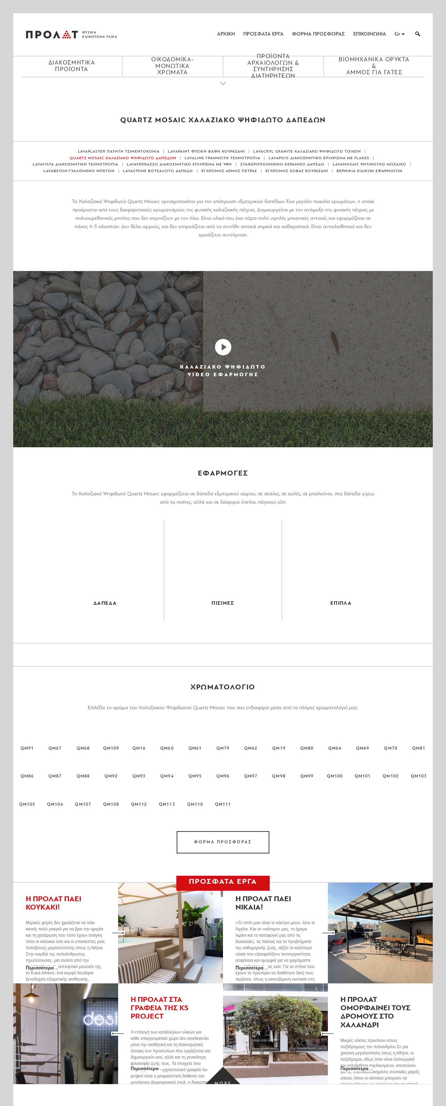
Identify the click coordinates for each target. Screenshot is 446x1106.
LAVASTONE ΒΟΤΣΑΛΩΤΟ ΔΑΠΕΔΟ (158, 171)
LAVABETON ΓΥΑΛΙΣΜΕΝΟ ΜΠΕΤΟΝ (79, 171)
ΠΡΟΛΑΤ (52, 34)
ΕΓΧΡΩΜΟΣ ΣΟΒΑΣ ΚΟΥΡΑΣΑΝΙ (297, 171)
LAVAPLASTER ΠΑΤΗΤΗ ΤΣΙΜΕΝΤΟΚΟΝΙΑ (119, 152)
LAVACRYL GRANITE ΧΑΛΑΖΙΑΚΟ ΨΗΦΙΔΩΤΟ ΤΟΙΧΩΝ (307, 152)
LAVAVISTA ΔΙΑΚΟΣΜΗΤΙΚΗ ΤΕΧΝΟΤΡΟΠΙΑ (75, 165)
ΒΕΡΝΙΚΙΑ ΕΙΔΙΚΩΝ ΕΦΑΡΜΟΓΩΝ (370, 171)
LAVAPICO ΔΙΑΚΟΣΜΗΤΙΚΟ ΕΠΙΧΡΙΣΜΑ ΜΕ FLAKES (319, 158)
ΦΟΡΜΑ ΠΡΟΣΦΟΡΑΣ (318, 34)
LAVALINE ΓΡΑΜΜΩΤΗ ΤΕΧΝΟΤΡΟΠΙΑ (222, 158)
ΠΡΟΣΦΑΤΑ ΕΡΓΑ (263, 34)
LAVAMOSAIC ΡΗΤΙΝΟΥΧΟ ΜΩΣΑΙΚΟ (369, 165)
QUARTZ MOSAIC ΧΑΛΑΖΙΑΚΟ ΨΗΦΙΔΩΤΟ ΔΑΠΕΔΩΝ (123, 158)
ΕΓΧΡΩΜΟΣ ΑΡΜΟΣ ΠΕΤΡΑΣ (229, 171)
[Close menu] (223, 89)
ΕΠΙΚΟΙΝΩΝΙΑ (369, 34)
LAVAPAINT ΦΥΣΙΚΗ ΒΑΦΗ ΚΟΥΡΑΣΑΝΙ (206, 152)
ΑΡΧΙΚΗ (226, 34)
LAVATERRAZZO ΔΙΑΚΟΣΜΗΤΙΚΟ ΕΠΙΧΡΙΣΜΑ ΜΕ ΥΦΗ (179, 165)
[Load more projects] (223, 1084)
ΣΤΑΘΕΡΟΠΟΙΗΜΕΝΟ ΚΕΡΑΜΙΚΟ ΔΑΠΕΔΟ (282, 165)
